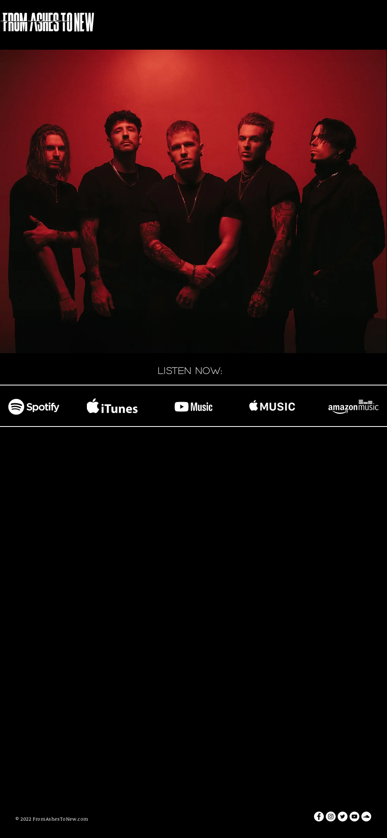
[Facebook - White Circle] (319, 816)
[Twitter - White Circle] (343, 816)
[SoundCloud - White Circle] (366, 816)
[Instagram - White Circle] (331, 816)
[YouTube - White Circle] (354, 816)
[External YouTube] (193, 540)
